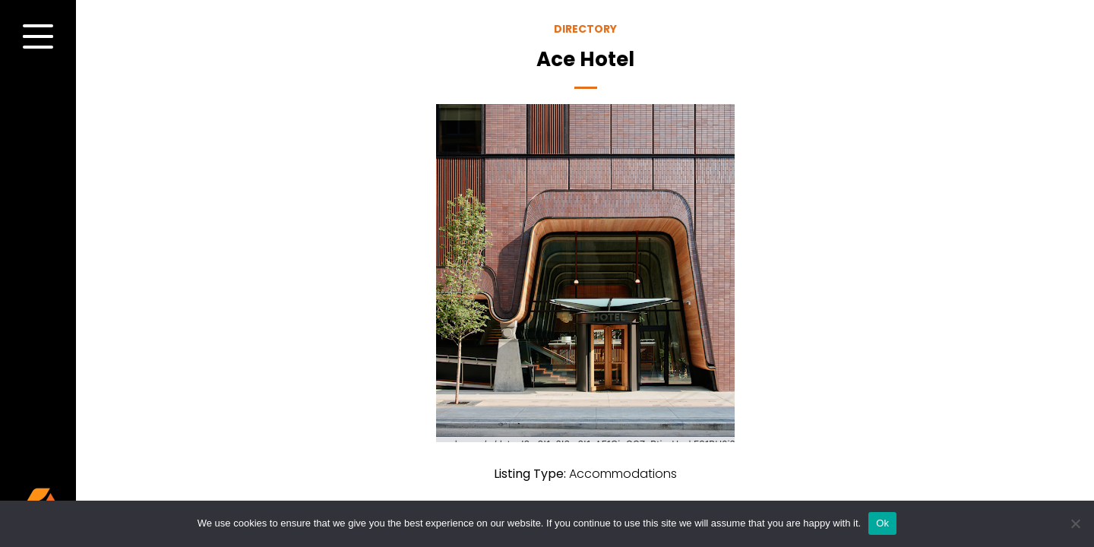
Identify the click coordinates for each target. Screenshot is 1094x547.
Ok (882, 523)
